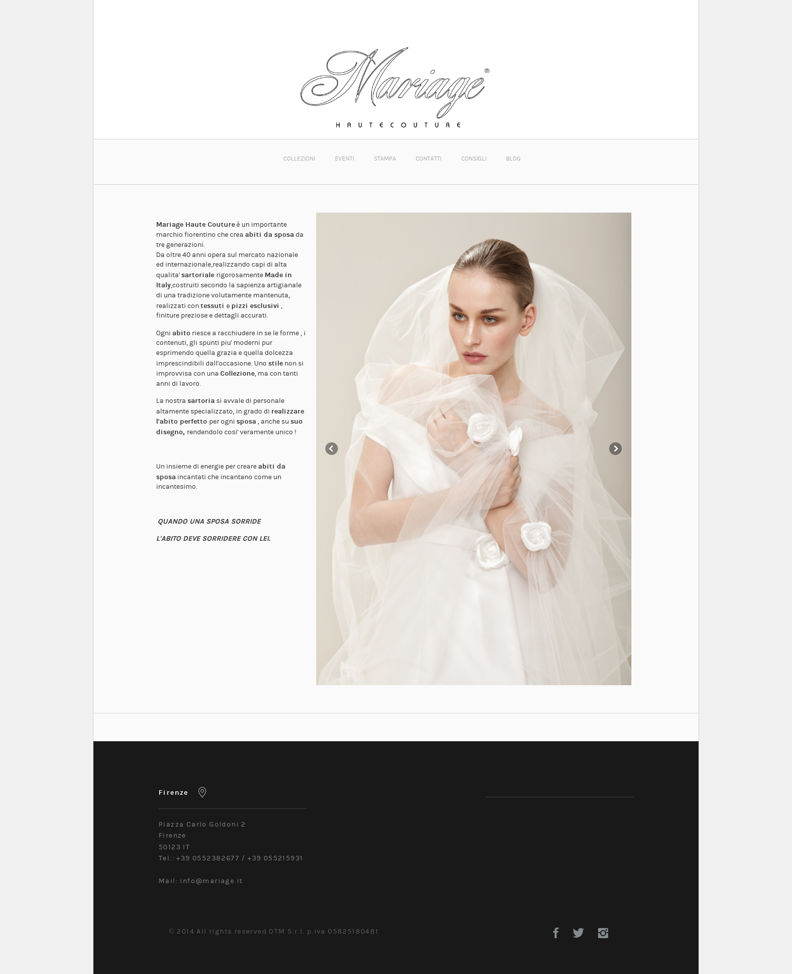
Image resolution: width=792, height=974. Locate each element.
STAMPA (385, 158)
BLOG (513, 158)
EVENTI (344, 158)
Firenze (173, 792)
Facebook (556, 933)
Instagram (603, 933)
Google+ (628, 933)
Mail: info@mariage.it (200, 881)
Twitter (578, 933)
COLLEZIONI (299, 158)
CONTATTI (428, 158)
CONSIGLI (473, 158)
